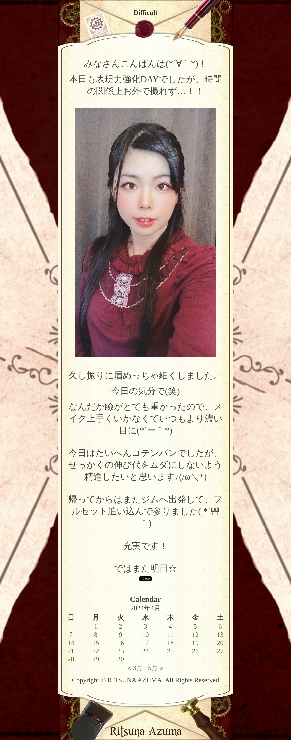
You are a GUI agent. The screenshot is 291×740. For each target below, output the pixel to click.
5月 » (155, 668)
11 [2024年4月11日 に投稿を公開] (170, 634)
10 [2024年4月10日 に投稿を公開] (145, 634)
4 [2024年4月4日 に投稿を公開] (170, 626)
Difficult (145, 12)
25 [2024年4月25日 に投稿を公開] (170, 651)
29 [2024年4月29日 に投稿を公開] (95, 659)
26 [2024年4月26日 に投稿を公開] (195, 651)
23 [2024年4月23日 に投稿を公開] (120, 651)
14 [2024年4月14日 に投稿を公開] (71, 643)
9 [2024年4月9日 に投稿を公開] (120, 634)
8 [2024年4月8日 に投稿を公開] (95, 634)
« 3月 (135, 668)
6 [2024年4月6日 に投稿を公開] (220, 626)
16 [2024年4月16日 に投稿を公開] (120, 643)
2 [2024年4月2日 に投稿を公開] (120, 626)
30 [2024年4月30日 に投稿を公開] (120, 659)
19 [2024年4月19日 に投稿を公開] (195, 643)
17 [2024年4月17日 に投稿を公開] (145, 643)
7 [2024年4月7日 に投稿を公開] (71, 634)
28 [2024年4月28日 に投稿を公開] (71, 659)
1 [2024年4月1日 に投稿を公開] (95, 626)
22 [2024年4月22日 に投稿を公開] (95, 651)
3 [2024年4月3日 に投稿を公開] (145, 626)
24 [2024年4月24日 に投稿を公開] (145, 651)
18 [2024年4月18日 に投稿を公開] (170, 643)
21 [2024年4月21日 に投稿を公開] (71, 651)
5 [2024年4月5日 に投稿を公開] (195, 626)
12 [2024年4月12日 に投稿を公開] (195, 634)
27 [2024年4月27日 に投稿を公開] (220, 651)
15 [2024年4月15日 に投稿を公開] (95, 643)
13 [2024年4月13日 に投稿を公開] (220, 634)
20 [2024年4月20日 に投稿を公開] (220, 643)
